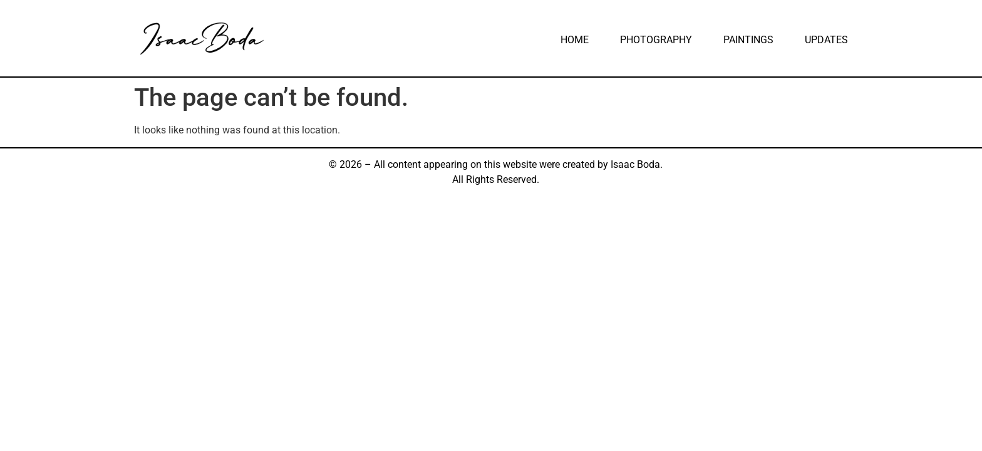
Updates (826, 40)
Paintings (748, 40)
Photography (656, 40)
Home (575, 40)
